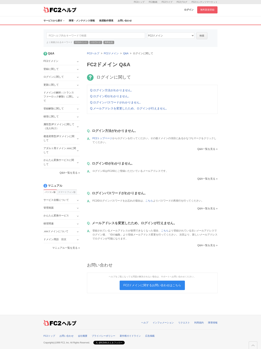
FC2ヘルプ (93, 53)
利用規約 (199, 322)
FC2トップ (139, 2)
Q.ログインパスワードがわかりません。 (116, 102)
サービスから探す (54, 20)
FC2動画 (153, 2)
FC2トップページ (102, 138)
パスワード (96, 42)
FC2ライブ (167, 2)
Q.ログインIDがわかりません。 (110, 96)
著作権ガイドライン (130, 335)
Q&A (126, 53)
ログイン (189, 9)
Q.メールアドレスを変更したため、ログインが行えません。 (129, 108)
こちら (149, 200)
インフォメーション (163, 322)
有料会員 (109, 42)
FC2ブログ (182, 2)
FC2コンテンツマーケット (205, 2)
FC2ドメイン (111, 53)
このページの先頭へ (253, 345)
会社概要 (82, 335)
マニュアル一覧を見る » (66, 247)
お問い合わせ (125, 20)
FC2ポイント (81, 42)
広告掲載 (150, 335)
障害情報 (213, 322)
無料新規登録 (207, 9)
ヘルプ (144, 322)
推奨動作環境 (106, 20)
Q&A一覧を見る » (207, 148)
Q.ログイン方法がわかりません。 (112, 90)
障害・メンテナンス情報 (82, 20)
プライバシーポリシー (103, 335)
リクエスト (184, 322)
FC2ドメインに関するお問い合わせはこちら (152, 285)
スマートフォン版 (67, 192)
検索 (202, 35)
